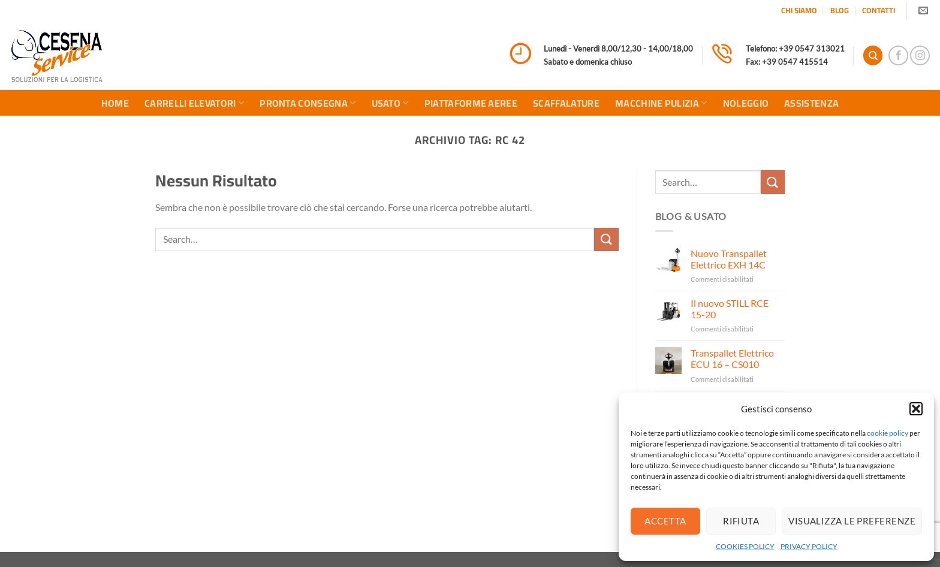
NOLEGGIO (746, 103)
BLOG (839, 10)
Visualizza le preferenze (851, 520)
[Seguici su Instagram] (920, 55)
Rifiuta (741, 520)
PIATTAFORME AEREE (470, 103)
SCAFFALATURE (566, 103)
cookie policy (887, 433)
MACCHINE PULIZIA (661, 103)
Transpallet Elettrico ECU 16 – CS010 (732, 358)
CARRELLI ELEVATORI (194, 103)
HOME (115, 103)
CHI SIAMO (799, 10)
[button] (916, 409)
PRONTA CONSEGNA (307, 103)
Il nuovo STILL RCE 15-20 (730, 308)
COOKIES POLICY (745, 546)
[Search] (872, 55)
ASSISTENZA (811, 103)
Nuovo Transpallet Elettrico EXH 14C (729, 259)
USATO (390, 103)
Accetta (665, 520)
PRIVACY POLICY (809, 546)
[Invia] (606, 239)
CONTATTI (878, 10)
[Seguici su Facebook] (898, 55)
